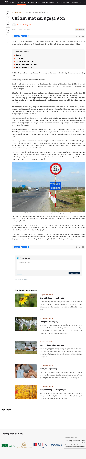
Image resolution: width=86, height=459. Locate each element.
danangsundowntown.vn (67, 442)
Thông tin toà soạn (72, 2)
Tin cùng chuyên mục (23, 290)
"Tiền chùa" (17, 58)
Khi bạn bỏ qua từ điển (21, 67)
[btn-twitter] (77, 36)
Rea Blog (26, 12)
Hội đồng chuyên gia (60, 2)
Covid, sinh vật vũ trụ (46, 369)
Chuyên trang (30, 2)
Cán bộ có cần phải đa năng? (23, 61)
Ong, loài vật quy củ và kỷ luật (49, 298)
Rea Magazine (48, 2)
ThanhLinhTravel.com (66, 437)
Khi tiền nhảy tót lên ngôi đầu (24, 64)
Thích (21, 36)
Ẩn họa (16, 55)
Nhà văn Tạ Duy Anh (21, 25)
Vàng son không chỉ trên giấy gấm (50, 390)
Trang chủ (12, 2)
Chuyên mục (20, 2)
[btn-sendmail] (81, 36)
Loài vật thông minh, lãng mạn (49, 345)
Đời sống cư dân (15, 12)
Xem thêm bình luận (19, 279)
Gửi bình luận (71, 273)
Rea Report (39, 2)
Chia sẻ (14, 36)
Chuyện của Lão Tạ (39, 12)
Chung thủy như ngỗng (46, 322)
